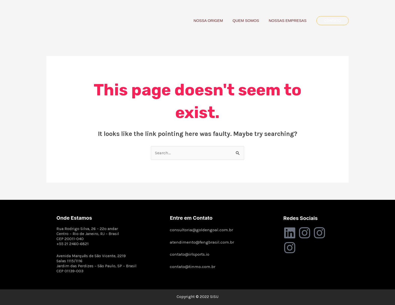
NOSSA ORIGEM (213, 20)
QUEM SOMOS (249, 20)
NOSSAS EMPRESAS (289, 20)
